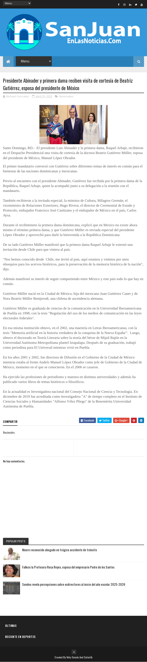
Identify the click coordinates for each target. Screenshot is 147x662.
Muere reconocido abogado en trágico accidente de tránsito (59, 549)
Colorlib (88, 657)
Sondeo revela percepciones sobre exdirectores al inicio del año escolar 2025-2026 (73, 584)
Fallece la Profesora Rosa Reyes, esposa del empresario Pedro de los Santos (68, 567)
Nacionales (66, 96)
